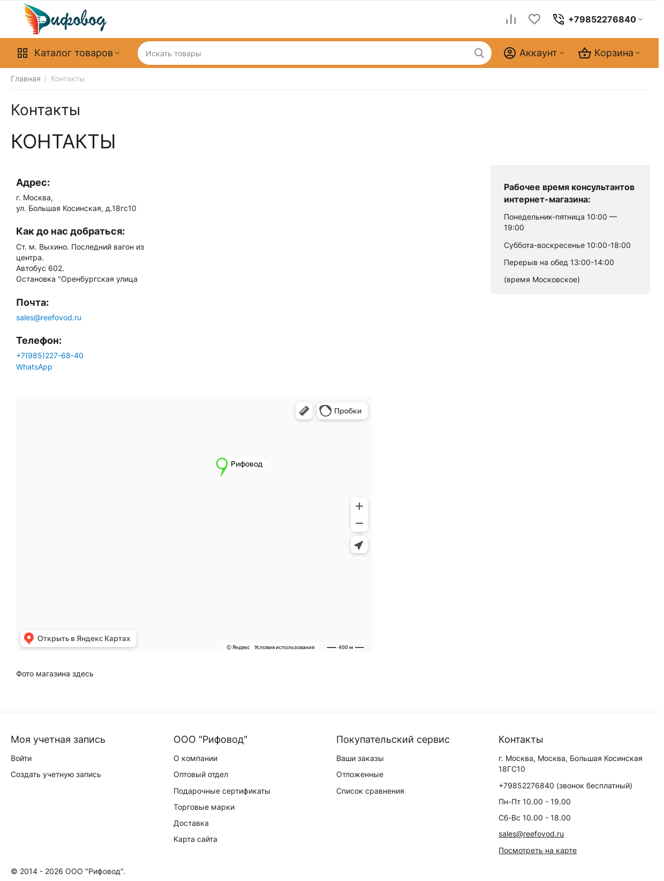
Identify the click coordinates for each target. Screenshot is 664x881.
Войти (21, 758)
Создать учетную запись (56, 774)
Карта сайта (195, 839)
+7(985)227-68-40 (50, 355)
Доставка (191, 822)
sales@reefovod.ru (48, 317)
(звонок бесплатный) (565, 785)
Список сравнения (370, 790)
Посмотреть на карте (538, 850)
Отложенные (359, 774)
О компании (195, 758)
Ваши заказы (360, 758)
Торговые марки (204, 806)
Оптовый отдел (200, 774)
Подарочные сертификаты (221, 790)
